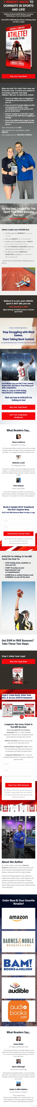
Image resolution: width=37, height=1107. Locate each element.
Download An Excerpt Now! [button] (19, 534)
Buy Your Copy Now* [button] (18, 407)
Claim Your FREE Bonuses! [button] (18, 785)
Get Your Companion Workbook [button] (18, 416)
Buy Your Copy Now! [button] (18, 76)
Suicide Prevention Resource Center (18, 244)
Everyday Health (26, 239)
